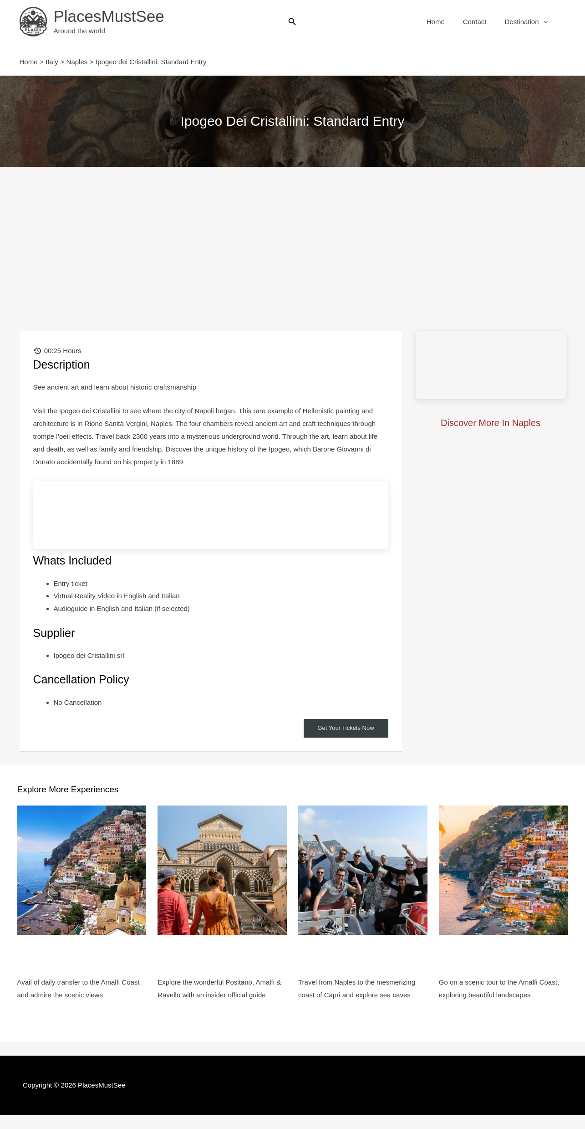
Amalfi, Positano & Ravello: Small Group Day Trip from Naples (213, 962)
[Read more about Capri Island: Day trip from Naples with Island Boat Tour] (362, 870)
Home (447, 22)
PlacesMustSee (109, 16)
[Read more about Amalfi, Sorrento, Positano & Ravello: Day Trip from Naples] (503, 870)
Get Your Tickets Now (343, 728)
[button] (292, 22)
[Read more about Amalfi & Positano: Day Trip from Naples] (82, 870)
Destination (528, 22)
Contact (481, 22)
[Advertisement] (293, 235)
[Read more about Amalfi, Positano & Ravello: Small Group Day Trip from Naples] (222, 870)
